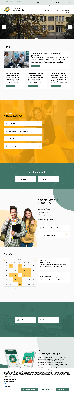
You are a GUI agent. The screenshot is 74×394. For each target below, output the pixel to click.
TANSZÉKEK (56, 6)
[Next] (70, 27)
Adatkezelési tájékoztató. (51, 376)
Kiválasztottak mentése (29, 391)
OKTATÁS (62, 6)
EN (65, 2)
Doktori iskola (39, 2)
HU (63, 2)
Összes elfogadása (61, 391)
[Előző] (4, 27)
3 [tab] (36, 38)
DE (33, 2)
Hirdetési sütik (9, 387)
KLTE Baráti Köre (45, 263)
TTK (35, 2)
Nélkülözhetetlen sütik (11, 380)
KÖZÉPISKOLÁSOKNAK (46, 10)
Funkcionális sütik (10, 383)
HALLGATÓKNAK (61, 10)
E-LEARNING (67, 10)
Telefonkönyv (19, 1)
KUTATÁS (67, 6)
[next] (35, 259)
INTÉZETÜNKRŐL (49, 6)
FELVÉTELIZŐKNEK (54, 10)
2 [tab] (35, 38)
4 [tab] (37, 38)
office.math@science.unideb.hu (46, 216)
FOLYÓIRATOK (59, 8)
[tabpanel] (37, 26)
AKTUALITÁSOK (66, 8)
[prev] (5, 259)
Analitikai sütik (9, 385)
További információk (8, 377)
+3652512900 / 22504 (43, 212)
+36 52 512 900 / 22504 (9, 1)
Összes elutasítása (46, 391)
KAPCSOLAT (67, 12)
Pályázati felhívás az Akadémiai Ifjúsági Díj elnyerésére (58, 76)
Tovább (33, 66)
